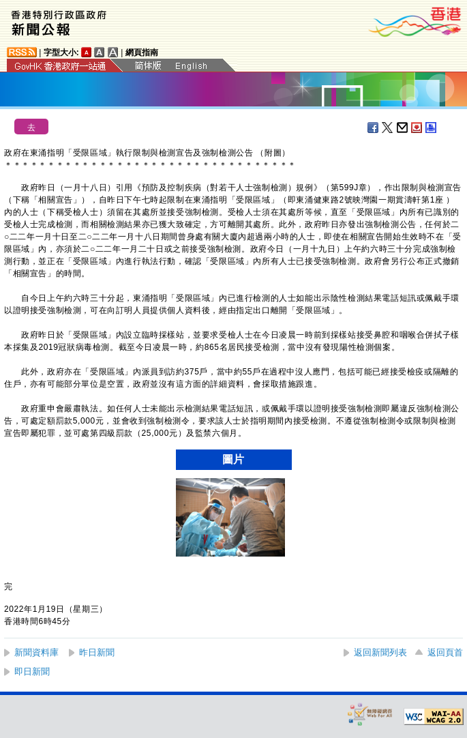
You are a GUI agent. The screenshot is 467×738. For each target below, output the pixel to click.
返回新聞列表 (380, 652)
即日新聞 (32, 671)
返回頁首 (445, 652)
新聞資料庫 (36, 652)
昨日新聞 (97, 652)
